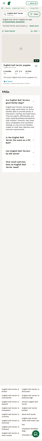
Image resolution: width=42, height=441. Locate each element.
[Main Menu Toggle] (4, 3)
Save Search (8, 31)
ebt (23, 425)
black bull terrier (29, 414)
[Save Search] (35, 433)
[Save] (36, 66)
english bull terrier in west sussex (10, 434)
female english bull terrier (30, 403)
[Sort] (35, 31)
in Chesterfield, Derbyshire (14, 22)
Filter (34, 14)
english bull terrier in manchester (10, 397)
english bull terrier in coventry (10, 415)
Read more (34, 26)
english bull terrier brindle (29, 409)
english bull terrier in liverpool (10, 428)
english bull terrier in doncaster (30, 390)
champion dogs (28, 435)
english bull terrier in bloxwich (10, 422)
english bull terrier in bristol (10, 390)
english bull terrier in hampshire (10, 409)
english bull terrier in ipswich (10, 403)
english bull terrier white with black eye (30, 419)
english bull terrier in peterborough (30, 397)
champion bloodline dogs (30, 430)
